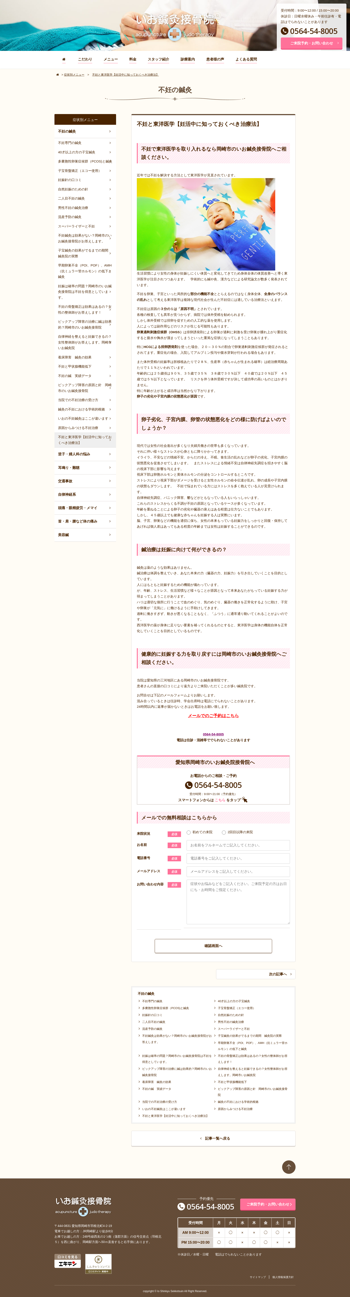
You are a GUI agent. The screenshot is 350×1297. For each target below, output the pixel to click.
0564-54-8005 (309, 31)
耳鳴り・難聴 (68, 468)
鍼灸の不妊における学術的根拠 (238, 1101)
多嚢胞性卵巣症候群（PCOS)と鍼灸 (165, 1008)
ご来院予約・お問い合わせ (314, 43)
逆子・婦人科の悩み (74, 454)
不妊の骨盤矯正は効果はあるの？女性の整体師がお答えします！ (85, 309)
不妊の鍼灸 (67, 131)
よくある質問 (246, 59)
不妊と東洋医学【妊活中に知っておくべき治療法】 (175, 1116)
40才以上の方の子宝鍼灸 (234, 1001)
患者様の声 (215, 59)
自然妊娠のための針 (231, 1015)
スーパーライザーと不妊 (234, 1029)
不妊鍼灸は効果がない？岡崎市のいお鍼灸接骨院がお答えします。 (85, 238)
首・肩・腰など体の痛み (77, 521)
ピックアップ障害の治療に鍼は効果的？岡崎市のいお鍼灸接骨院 (85, 324)
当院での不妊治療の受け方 (159, 1101)
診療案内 (188, 59)
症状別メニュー (74, 74)
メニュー (111, 59)
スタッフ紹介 (158, 59)
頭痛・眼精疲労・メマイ (77, 508)
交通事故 (65, 481)
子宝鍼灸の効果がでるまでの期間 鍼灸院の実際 (250, 1035)
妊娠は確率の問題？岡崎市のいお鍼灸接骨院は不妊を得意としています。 (85, 291)
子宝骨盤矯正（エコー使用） (237, 1008)
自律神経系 (67, 494)
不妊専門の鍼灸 (152, 1001)
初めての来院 (199, 832)
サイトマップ (258, 1277)
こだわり (85, 59)
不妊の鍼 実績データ (156, 1089)
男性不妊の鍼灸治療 (231, 1022)
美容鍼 (63, 535)
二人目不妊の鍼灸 (153, 1022)
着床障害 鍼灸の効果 (156, 1082)
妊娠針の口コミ (152, 1015)
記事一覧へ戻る (215, 1138)
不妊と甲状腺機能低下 (232, 1082)
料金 (132, 59)
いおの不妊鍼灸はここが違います (164, 1109)
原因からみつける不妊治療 (235, 1109)
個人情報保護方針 (283, 1277)
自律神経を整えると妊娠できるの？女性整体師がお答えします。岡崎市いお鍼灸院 (85, 342)
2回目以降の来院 (237, 832)
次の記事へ (280, 974)
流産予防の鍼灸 (152, 1029)
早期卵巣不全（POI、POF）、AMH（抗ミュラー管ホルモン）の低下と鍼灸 (85, 271)
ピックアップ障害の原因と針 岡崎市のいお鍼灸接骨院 (85, 388)
